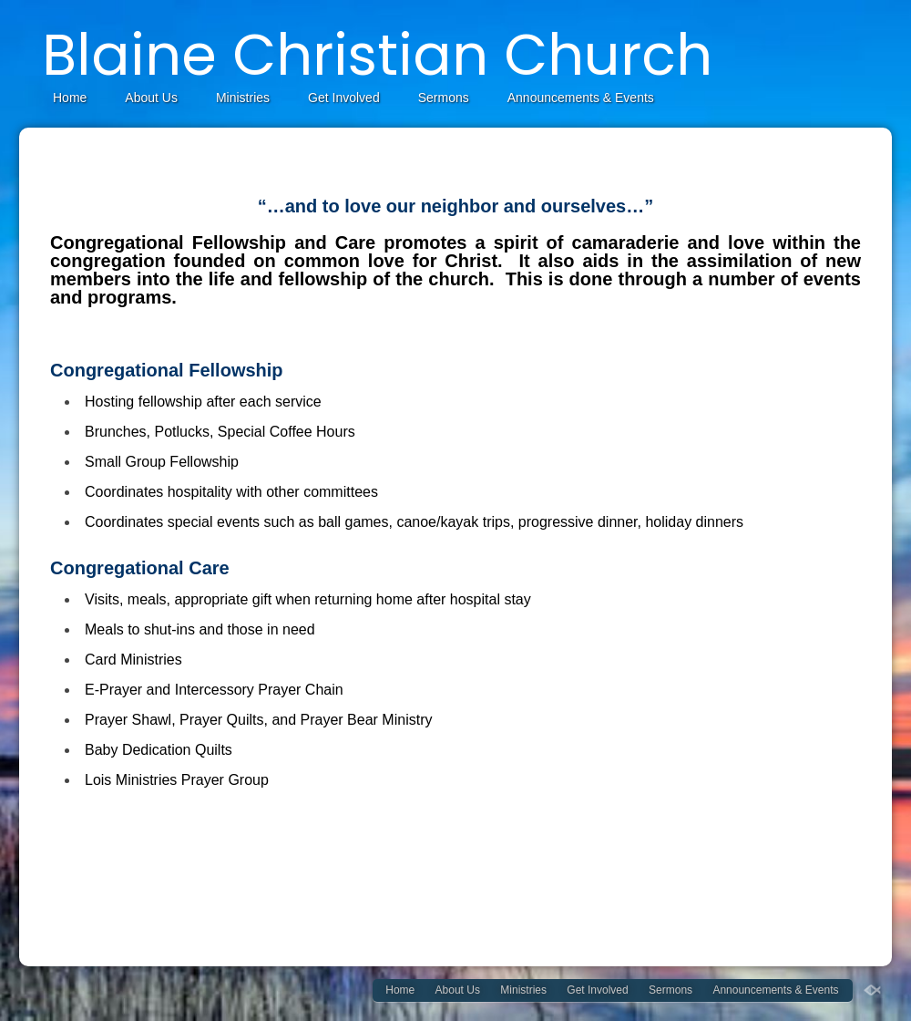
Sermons (443, 97)
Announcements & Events (580, 97)
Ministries (243, 97)
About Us (151, 97)
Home (70, 97)
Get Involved (344, 97)
